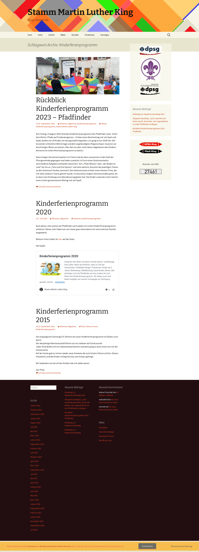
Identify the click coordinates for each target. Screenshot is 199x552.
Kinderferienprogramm (86, 123)
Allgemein (72, 123)
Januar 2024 (35, 405)
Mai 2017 (33, 478)
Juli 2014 (33, 530)
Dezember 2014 (36, 521)
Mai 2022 (33, 431)
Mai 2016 (33, 495)
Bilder (63, 35)
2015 (83, 326)
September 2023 (37, 414)
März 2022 (34, 435)
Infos (40, 35)
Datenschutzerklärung (181, 546)
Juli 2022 (33, 427)
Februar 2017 (35, 487)
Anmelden (103, 427)
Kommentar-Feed (106, 436)
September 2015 (37, 508)
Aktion (103, 123)
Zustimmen (147, 546)
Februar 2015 (35, 512)
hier (60, 239)
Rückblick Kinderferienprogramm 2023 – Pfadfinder (72, 108)
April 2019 (34, 461)
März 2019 (34, 465)
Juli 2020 (33, 452)
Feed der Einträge (106, 432)
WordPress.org (105, 440)
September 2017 (37, 470)
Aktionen (63, 123)
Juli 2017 (33, 474)
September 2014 (37, 525)
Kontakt (75, 35)
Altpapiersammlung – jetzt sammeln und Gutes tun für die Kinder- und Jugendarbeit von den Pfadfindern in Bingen (150, 121)
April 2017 (34, 482)
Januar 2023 (35, 418)
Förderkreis (90, 35)
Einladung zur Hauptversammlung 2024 (148, 114)
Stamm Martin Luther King (66, 126)
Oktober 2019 (36, 457)
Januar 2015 (35, 517)
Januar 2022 (35, 440)
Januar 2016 (35, 504)
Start (30, 35)
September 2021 (37, 444)
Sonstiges (104, 35)
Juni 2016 (34, 491)
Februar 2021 (35, 448)
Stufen (52, 35)
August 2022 (35, 422)
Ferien (94, 326)
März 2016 (34, 500)
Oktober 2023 (36, 410)
